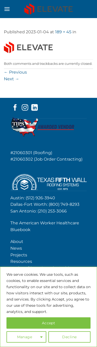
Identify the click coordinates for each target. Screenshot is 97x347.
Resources (21, 261)
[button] (7, 9)
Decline (69, 337)
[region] (48, 307)
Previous (15, 72)
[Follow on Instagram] (25, 108)
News (16, 248)
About (16, 241)
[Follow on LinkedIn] (34, 108)
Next (11, 78)
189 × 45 (63, 31)
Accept (48, 323)
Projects (18, 255)
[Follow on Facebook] (15, 108)
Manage (24, 337)
